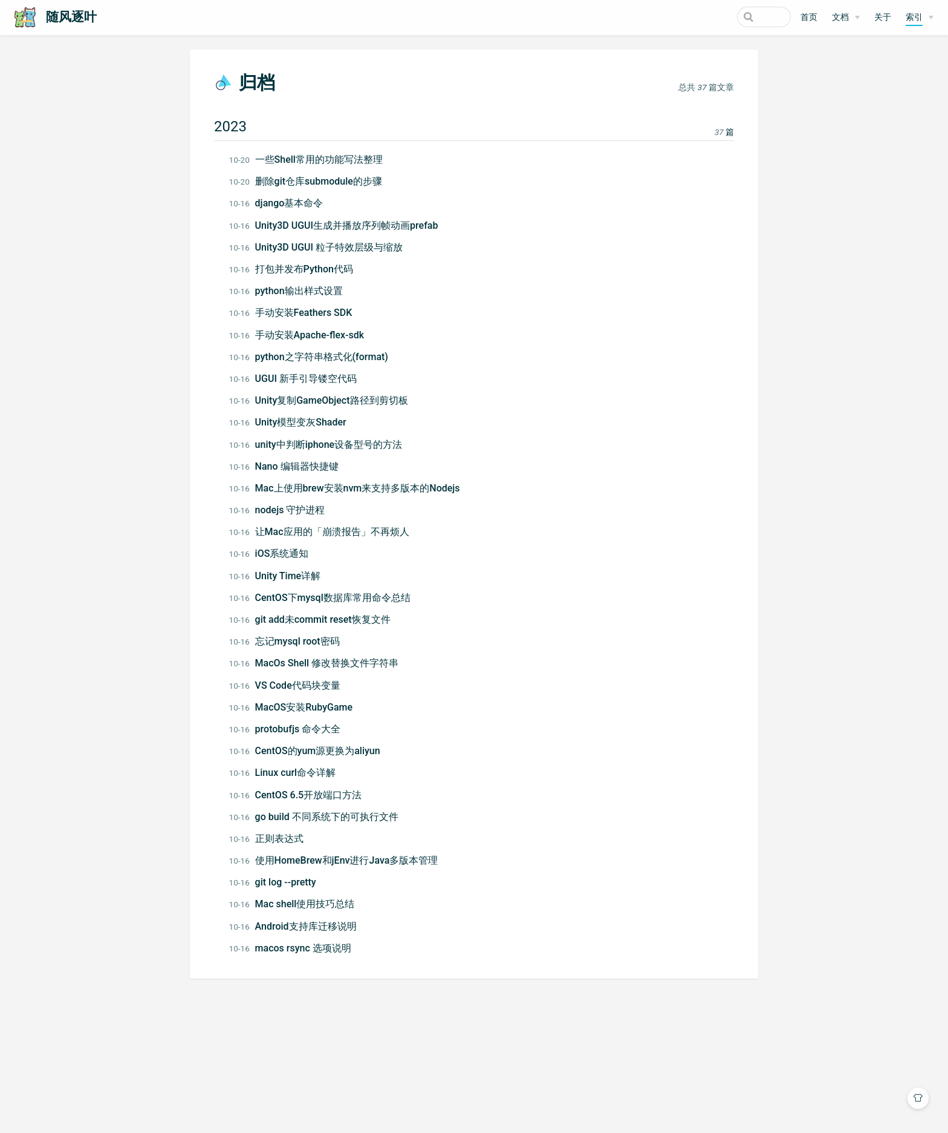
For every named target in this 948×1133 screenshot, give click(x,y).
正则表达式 (270, 838)
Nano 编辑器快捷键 (288, 466)
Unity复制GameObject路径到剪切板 (322, 400)
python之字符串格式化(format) (312, 357)
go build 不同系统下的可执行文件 (318, 817)
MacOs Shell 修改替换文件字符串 (318, 663)
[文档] (846, 17)
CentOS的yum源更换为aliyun (309, 751)
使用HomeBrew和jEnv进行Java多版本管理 (338, 860)
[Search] (730, 17)
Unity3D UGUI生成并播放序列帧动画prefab (338, 225)
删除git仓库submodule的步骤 (309, 181)
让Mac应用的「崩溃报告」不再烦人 (323, 531)
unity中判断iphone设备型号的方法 (320, 444)
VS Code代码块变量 (289, 685)
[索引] (919, 17)
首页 (808, 17)
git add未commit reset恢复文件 (314, 619)
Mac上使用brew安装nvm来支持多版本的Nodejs (348, 488)
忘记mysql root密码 (288, 641)
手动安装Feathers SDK (295, 312)
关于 (882, 17)
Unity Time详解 (279, 576)
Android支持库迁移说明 (297, 926)
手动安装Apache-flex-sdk (301, 335)
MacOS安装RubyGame (295, 707)
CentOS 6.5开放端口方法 (299, 795)
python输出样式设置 (290, 291)
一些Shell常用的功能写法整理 (310, 159)
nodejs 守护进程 (281, 510)
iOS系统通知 (273, 553)
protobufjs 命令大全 (289, 729)
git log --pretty (276, 882)
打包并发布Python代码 (295, 269)
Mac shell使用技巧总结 (296, 904)
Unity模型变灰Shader (292, 422)
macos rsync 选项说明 (294, 948)
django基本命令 (280, 203)
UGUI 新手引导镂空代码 (297, 378)
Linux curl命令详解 (286, 772)
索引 (914, 17)
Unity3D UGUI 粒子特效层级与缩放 (320, 247)
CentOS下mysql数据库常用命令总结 (324, 597)
